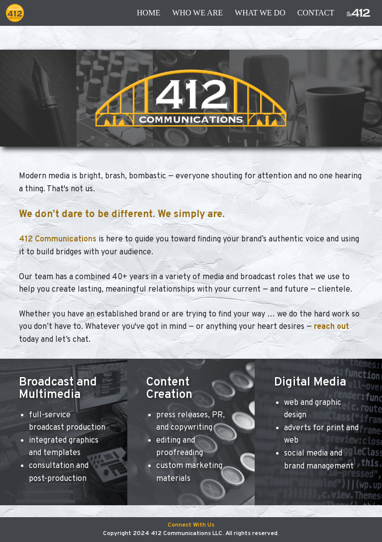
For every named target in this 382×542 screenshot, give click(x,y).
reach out (331, 327)
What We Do (260, 12)
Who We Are (197, 12)
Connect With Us (191, 525)
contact (315, 12)
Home (148, 12)
